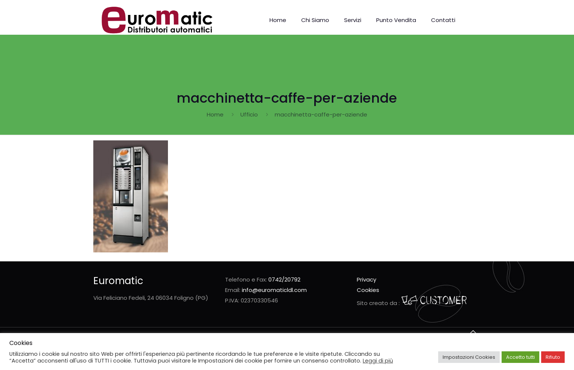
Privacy (366, 279)
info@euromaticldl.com (274, 290)
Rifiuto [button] (553, 357)
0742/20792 (284, 279)
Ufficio (249, 114)
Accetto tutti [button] (520, 357)
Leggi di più (378, 360)
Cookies (368, 290)
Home (215, 114)
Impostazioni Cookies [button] (469, 357)
